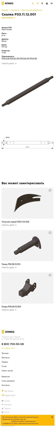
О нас (4, 366)
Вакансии (6, 376)
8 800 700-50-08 (13, 344)
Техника (5, 353)
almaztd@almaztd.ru (8, 348)
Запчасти (6, 357)
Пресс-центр (7, 370)
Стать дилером (8, 381)
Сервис (5, 362)
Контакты (6, 385)
